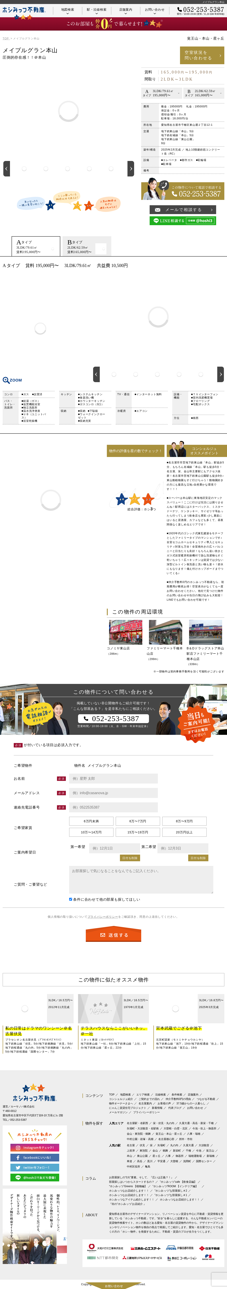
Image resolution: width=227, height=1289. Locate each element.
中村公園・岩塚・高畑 (140, 1139)
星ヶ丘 (156, 1155)
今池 (198, 1150)
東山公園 (142, 1155)
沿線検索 (160, 1094)
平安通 (161, 1161)
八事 (168, 1155)
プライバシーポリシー (103, 916)
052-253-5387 (18, 1119)
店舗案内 (125, 11)
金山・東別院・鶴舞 (139, 1133)
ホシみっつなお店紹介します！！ (129, 1190)
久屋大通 (188, 1145)
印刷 (218, 265)
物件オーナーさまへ (121, 1103)
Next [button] (130, 168)
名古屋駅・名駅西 (137, 1123)
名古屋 (131, 1145)
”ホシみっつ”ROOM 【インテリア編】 (177, 1186)
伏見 (142, 1145)
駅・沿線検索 (97, 11)
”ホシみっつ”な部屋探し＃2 (171, 1190)
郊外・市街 (185, 1139)
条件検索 (177, 1094)
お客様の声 (164, 1103)
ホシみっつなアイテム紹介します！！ (131, 1199)
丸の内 (174, 1145)
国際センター (204, 1161)
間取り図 (40, 328)
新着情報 (157, 1107)
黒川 (150, 1161)
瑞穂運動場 (195, 1155)
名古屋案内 (145, 1103)
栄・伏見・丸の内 (163, 1123)
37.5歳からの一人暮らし (190, 1103)
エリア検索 (143, 1094)
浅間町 (187, 1161)
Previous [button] (6, 168)
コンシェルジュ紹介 (121, 1099)
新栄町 (177, 1150)
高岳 (139, 1161)
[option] (24, 169)
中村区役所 (133, 1166)
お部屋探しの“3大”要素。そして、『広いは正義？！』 (141, 1177)
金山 (155, 1150)
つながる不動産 (206, 1099)
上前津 (131, 1150)
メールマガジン (118, 1112)
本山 (129, 1155)
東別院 (144, 1150)
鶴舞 (165, 1150)
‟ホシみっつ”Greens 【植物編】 (128, 1186)
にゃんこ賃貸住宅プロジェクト (127, 1107)
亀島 (147, 1166)
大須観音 (204, 1145)
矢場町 (161, 1145)
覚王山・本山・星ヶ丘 (169, 1133)
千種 (188, 1150)
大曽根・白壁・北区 (176, 1128)
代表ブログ (175, 1107)
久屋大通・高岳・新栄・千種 (196, 1123)
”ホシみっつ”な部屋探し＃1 (171, 1195)
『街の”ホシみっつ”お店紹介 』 (127, 1204)
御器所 (180, 1155)
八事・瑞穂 (193, 1133)
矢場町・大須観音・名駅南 (143, 1128)
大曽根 (174, 1161)
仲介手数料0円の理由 (178, 1099)
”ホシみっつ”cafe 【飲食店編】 (178, 1181)
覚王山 (210, 1150)
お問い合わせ (155, 11)
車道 (129, 1161)
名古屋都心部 (166, 1139)
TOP (111, 1094)
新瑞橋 (211, 1155)
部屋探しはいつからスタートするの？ (131, 1181)
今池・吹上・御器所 (204, 1128)
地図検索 (67, 11)
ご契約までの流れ (149, 1099)
